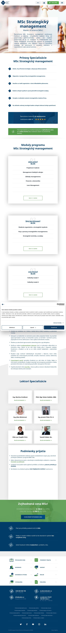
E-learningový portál (17, 360)
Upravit (33, 327)
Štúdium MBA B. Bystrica (45, 610)
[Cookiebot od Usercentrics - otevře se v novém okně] (58, 304)
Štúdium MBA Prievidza (46, 615)
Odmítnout (12, 327)
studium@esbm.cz (46, 591)
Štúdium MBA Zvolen (46, 608)
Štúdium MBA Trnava (51, 613)
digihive (56, 630)
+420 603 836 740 (20, 591)
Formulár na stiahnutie (17, 462)
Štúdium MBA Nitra (26, 618)
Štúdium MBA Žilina (27, 613)
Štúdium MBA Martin (15, 613)
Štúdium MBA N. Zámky (38, 618)
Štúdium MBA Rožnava (33, 615)
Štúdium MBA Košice (34, 608)
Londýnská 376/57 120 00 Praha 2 (46, 598)
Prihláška (53, 2)
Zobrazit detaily (57, 322)
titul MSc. (27, 367)
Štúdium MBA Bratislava (21, 608)
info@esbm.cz (19, 597)
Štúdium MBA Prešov (32, 610)
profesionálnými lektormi (28, 345)
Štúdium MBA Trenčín (20, 610)
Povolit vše (54, 327)
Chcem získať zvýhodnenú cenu (33, 517)
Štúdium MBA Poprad (39, 613)
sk (38, 2)
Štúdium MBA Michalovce (19, 615)
